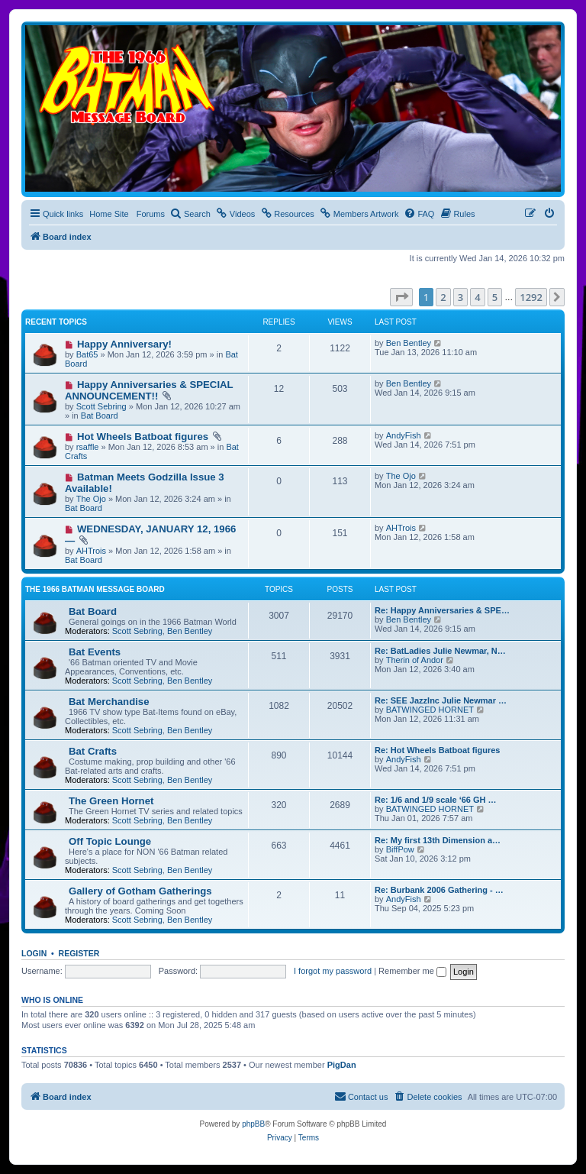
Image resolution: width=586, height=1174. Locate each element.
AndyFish (403, 435)
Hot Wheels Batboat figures (142, 436)
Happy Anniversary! (124, 344)
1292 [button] (531, 297)
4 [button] (477, 297)
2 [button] (443, 297)
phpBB (253, 1124)
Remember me (412, 970)
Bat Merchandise (109, 701)
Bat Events (95, 652)
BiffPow (400, 849)
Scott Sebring (101, 406)
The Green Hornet (111, 801)
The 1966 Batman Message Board (95, 589)
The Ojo (91, 498)
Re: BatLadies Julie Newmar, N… (440, 650)
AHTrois (91, 550)
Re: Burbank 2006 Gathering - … (439, 889)
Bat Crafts (93, 751)
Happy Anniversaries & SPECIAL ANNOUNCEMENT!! (149, 390)
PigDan (341, 1064)
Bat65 (87, 354)
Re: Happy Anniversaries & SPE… (442, 610)
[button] (401, 297)
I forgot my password (333, 970)
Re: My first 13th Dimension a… (438, 840)
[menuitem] (190, 214)
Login (34, 953)
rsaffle (87, 446)
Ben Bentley (408, 343)
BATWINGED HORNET (430, 709)
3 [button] (460, 297)
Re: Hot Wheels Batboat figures (437, 750)
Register (79, 953)
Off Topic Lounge (110, 841)
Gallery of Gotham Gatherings (140, 891)
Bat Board (99, 415)
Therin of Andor (414, 660)
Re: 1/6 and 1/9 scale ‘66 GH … (436, 799)
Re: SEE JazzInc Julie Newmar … (441, 700)
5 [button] (494, 297)
